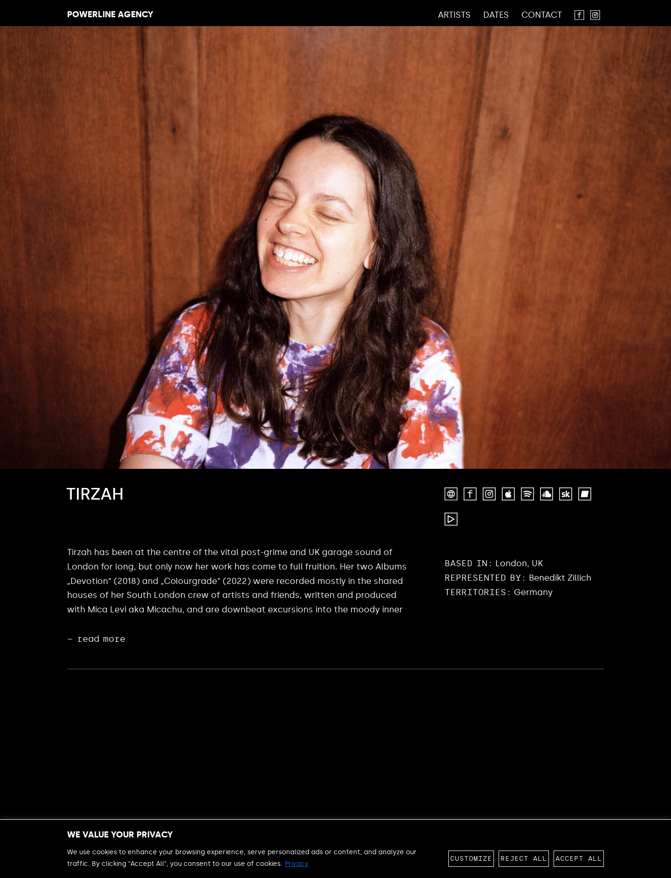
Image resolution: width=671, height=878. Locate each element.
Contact (541, 15)
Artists (454, 15)
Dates (496, 15)
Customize (471, 859)
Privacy (296, 864)
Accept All (578, 859)
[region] (335, 848)
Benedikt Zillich (560, 578)
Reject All (523, 859)
